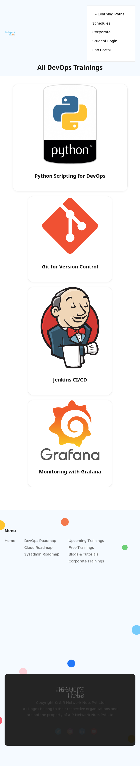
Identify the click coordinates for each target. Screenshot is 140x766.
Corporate (101, 32)
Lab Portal (101, 50)
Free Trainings (81, 549)
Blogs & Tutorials (83, 556)
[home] (23, 34)
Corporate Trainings (86, 562)
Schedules (101, 23)
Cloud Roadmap (38, 549)
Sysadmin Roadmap (41, 556)
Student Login (104, 41)
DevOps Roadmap (40, 542)
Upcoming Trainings (86, 542)
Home (10, 542)
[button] (108, 14)
